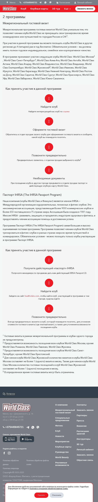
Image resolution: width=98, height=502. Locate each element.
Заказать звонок (85, 9)
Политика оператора (11, 468)
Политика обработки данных (11, 462)
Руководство (62, 452)
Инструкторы (83, 439)
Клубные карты (39, 9)
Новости (59, 436)
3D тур (56, 9)
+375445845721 (13, 427)
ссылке (66, 111)
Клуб (23, 9)
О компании (61, 405)
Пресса (80, 420)
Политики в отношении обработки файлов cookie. (48, 489)
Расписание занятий (83, 432)
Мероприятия (62, 441)
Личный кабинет (83, 2)
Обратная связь (85, 460)
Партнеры (82, 415)
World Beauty (62, 457)
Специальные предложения (62, 419)
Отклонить (56, 495)
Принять (41, 495)
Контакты (82, 405)
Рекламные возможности (62, 463)
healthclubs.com (32, 296)
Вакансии (82, 426)
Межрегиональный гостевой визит (65, 411)
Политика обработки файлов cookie (37, 462)
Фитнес (59, 425)
